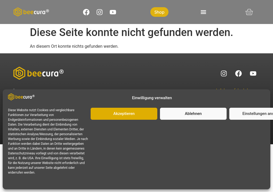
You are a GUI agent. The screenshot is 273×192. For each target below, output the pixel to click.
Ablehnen (193, 113)
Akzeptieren (124, 113)
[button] (203, 12)
